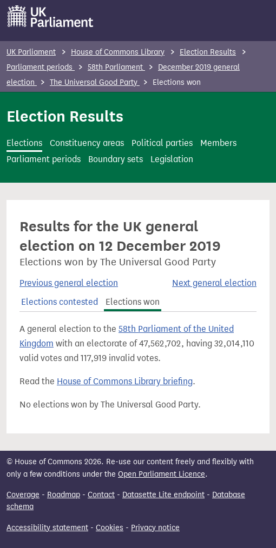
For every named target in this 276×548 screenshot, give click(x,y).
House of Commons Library (118, 52)
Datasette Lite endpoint (163, 494)
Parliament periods (40, 67)
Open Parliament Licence (161, 474)
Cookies (109, 527)
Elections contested (59, 302)
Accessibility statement (47, 527)
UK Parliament (31, 52)
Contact (101, 494)
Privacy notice (155, 527)
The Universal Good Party (95, 82)
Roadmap (63, 494)
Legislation (171, 159)
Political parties (162, 143)
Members (218, 143)
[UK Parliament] (50, 16)
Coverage (23, 494)
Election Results (208, 52)
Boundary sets (115, 159)
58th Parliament (116, 67)
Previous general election (68, 283)
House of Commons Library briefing (125, 381)
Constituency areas (87, 143)
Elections (24, 143)
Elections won (133, 302)
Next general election (214, 283)
